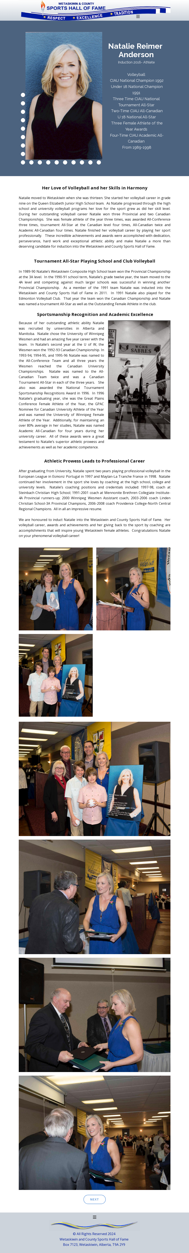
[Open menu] (138, 16)
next (94, 1199)
